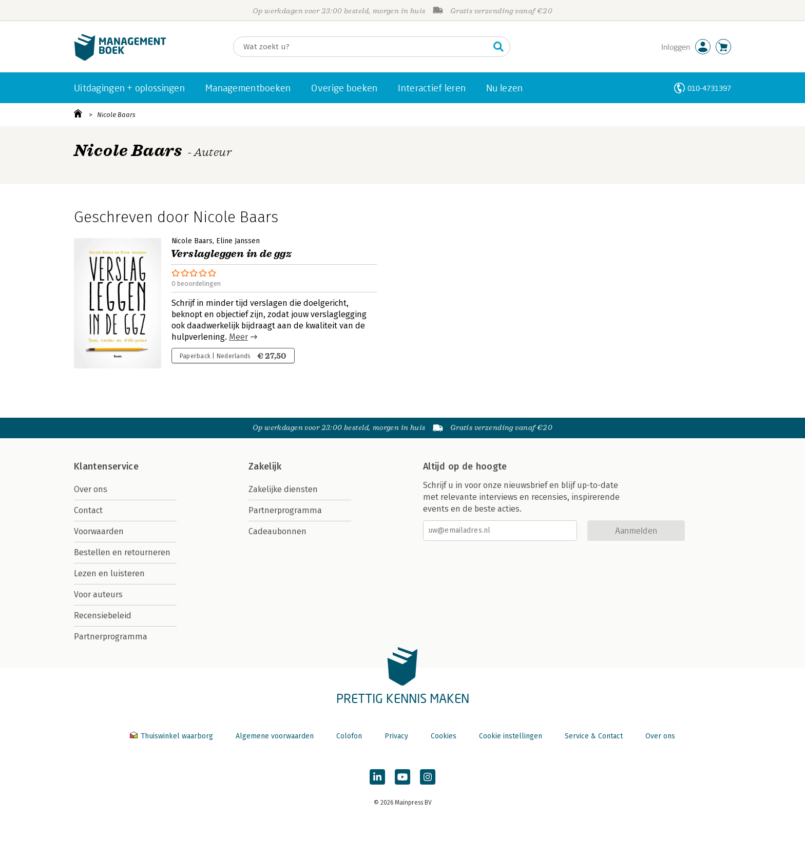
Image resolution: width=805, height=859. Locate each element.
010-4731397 (709, 88)
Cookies (443, 736)
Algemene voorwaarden (275, 736)
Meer (238, 337)
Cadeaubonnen (277, 531)
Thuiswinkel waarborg (172, 736)
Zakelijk (264, 466)
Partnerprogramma (110, 636)
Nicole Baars (116, 115)
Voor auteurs (98, 594)
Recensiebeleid (102, 615)
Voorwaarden (99, 531)
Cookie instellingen (510, 736)
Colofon (349, 736)
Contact (88, 510)
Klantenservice (106, 466)
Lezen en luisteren (109, 573)
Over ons (90, 489)
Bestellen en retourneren (122, 552)
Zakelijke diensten (283, 489)
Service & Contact (594, 736)
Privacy (396, 736)
